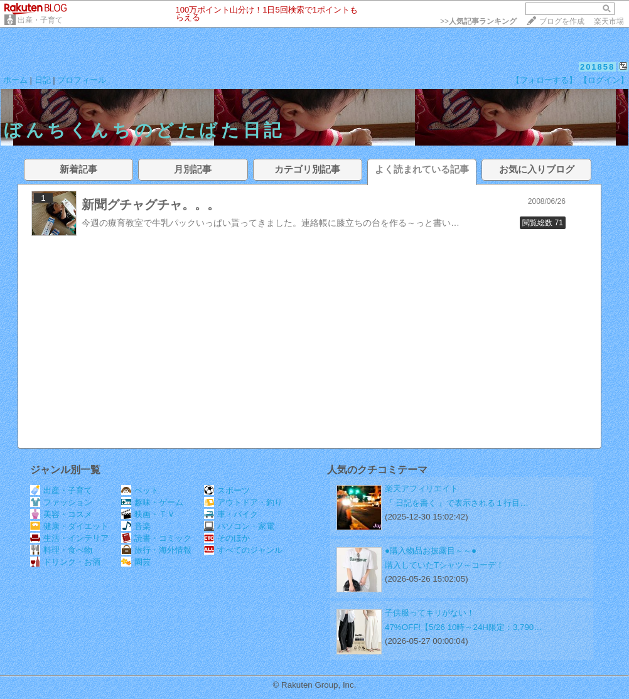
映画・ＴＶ (148, 514)
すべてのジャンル (243, 550)
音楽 (136, 526)
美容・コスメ (61, 514)
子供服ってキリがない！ (430, 612)
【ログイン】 (603, 80)
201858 (597, 67)
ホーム (15, 80)
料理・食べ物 (61, 550)
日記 (43, 80)
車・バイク (231, 514)
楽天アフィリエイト (421, 488)
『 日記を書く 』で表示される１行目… (457, 503)
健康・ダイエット (69, 526)
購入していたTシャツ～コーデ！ (444, 565)
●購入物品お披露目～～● (430, 550)
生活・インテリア (69, 538)
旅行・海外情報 (156, 550)
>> (478, 21)
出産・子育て (40, 20)
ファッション (61, 502)
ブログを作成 (561, 21)
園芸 (136, 562)
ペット (140, 490)
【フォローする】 (544, 80)
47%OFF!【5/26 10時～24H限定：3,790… (463, 627)
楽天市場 (609, 21)
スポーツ (227, 490)
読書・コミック (156, 538)
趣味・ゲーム (152, 502)
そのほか (227, 538)
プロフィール (81, 80)
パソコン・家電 (239, 526)
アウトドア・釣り (243, 502)
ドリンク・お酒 (65, 562)
